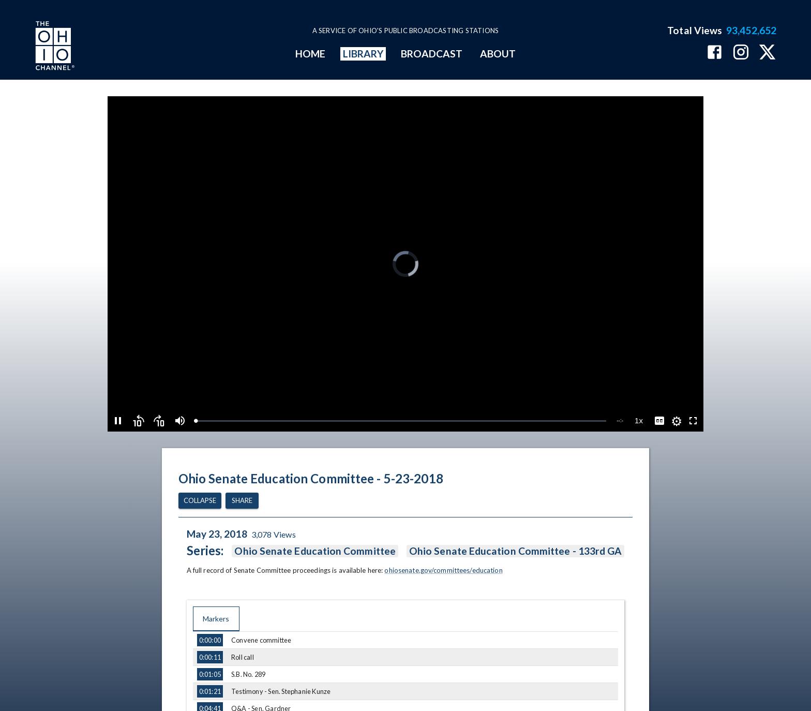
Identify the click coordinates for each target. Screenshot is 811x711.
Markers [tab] (216, 619)
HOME (310, 54)
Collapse (199, 501)
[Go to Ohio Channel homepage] (53, 47)
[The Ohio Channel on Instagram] (741, 53)
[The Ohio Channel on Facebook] (714, 53)
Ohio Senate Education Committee (315, 551)
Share (242, 501)
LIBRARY (363, 54)
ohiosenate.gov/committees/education (443, 570)
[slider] (401, 421)
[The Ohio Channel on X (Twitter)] (767, 53)
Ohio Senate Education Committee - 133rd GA (515, 551)
